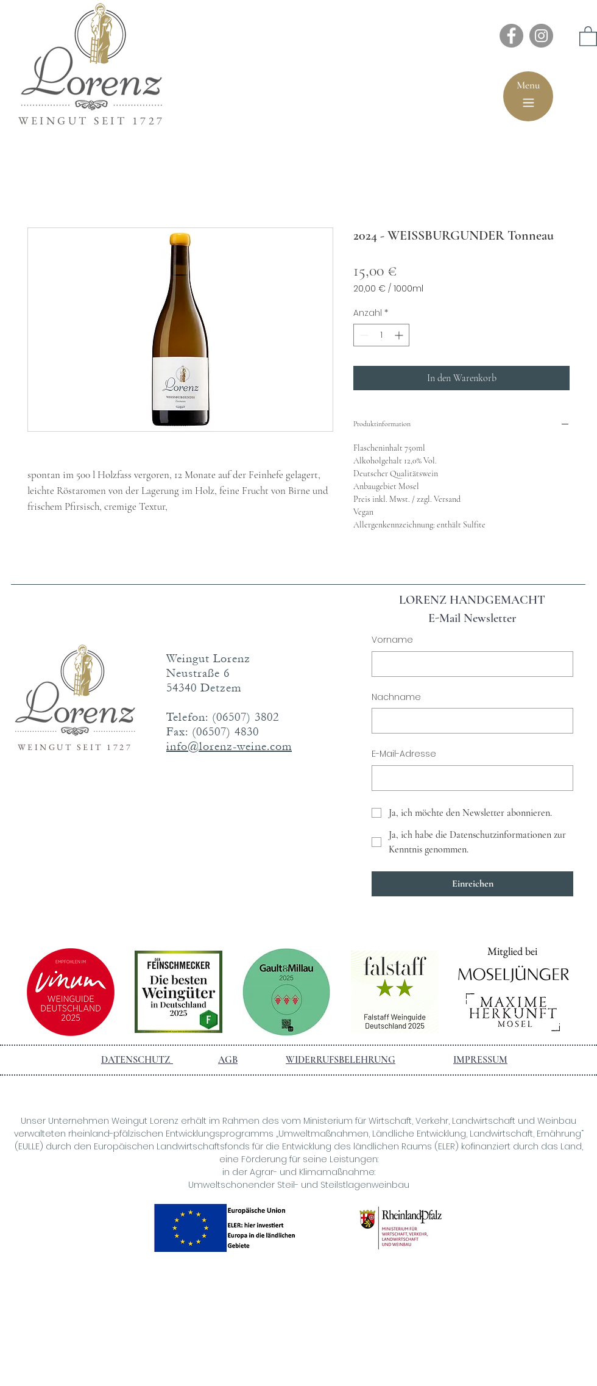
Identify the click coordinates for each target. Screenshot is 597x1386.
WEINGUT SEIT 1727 (91, 120)
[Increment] (400, 335)
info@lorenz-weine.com (229, 746)
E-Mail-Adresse (404, 754)
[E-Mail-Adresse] (468, 778)
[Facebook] (511, 36)
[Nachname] (468, 721)
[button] (588, 35)
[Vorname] (468, 664)
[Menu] (528, 96)
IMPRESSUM (480, 1060)
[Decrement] (362, 335)
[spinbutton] (381, 335)
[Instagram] (541, 36)
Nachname (396, 697)
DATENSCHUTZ (137, 1060)
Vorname (392, 640)
